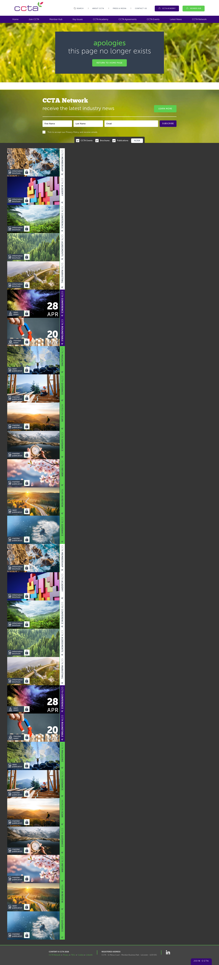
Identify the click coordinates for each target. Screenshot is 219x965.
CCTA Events (153, 19)
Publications (122, 140)
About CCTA (98, 8)
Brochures (105, 140)
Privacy (66, 955)
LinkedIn (89, 955)
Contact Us (141, 8)
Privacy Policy (72, 132)
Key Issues (78, 19)
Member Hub (195, 8)
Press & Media (119, 8)
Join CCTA (34, 19)
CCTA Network (199, 19)
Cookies (81, 955)
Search (78, 8)
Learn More (165, 108)
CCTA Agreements (128, 19)
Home (15, 19)
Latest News (176, 19)
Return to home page (109, 63)
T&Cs (73, 955)
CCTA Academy (168, 8)
